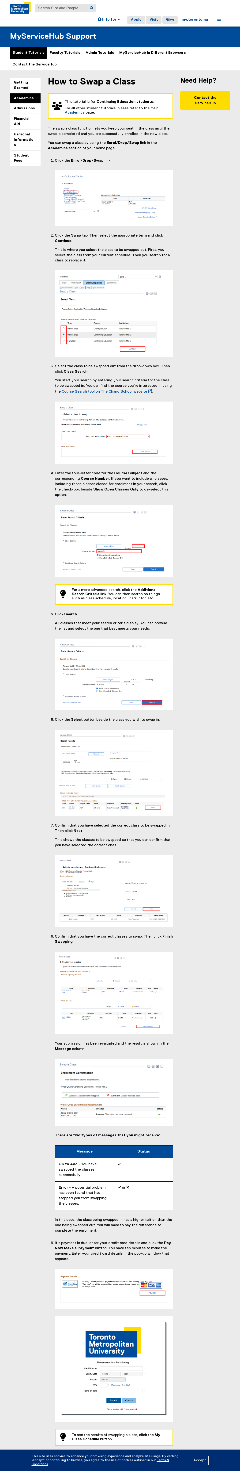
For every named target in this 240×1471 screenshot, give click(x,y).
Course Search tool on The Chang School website (106, 392)
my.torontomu (195, 20)
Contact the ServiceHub (34, 64)
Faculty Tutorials (65, 53)
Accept (199, 1460)
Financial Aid (21, 121)
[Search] (91, 8)
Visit (154, 20)
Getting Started (21, 85)
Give (170, 20)
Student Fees (21, 158)
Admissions (24, 108)
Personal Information (24, 140)
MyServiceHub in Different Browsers (152, 53)
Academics (24, 98)
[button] (108, 20)
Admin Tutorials (100, 53)
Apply (136, 20)
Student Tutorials (28, 53)
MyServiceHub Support (53, 36)
